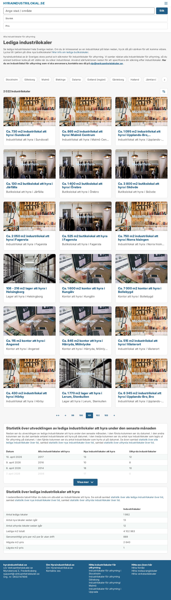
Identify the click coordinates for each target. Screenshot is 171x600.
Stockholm (12, 79)
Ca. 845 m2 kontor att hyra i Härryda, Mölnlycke (82, 342)
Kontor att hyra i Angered (22, 348)
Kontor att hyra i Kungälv (78, 296)
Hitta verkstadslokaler (144, 573)
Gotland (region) (96, 79)
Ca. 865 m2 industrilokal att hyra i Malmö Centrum (82, 133)
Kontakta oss (53, 570)
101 (89, 415)
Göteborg (29, 79)
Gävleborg (118, 79)
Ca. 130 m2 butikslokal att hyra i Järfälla (29, 185)
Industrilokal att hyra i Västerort (138, 348)
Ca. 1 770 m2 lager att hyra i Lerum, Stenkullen (82, 394)
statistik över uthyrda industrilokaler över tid (129, 442)
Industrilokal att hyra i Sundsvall (27, 139)
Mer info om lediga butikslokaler (70, 52)
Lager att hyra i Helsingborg (24, 296)
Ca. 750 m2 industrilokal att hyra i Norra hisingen (138, 237)
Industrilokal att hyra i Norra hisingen (142, 244)
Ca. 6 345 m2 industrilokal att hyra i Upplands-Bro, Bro (139, 394)
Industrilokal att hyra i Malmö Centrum (87, 139)
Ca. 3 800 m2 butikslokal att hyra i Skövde (138, 185)
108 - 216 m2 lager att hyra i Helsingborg (26, 290)
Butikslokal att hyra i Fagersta (81, 244)
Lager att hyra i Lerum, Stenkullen (84, 401)
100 (81, 415)
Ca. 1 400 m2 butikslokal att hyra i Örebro (82, 185)
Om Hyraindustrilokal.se (59, 567)
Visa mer (83, 482)
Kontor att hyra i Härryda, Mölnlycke (86, 348)
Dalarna (76, 79)
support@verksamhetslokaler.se (21, 573)
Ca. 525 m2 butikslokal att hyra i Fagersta (84, 237)
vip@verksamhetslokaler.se (106, 63)
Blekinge (60, 79)
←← (58, 415)
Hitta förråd (138, 567)
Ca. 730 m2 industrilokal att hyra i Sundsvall (26, 133)
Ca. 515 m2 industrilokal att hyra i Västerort (138, 342)
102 (98, 415)
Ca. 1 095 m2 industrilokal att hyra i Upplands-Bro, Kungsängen (139, 135)
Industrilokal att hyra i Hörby (25, 401)
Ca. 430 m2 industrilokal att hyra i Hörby (26, 394)
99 (72, 415)
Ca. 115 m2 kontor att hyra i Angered (25, 342)
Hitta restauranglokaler (144, 570)
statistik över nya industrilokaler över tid (71, 442)
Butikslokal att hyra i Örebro (80, 191)
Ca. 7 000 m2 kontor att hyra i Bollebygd (139, 290)
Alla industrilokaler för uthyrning (19, 37)
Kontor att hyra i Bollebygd (135, 296)
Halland (135, 79)
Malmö (45, 79)
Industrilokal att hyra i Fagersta (26, 244)
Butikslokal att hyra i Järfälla (24, 191)
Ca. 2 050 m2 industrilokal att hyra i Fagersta (27, 237)
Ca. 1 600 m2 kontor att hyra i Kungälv (83, 290)
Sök (161, 10)
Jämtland (151, 79)
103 (106, 415)
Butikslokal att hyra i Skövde (136, 191)
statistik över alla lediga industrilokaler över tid (137, 497)
